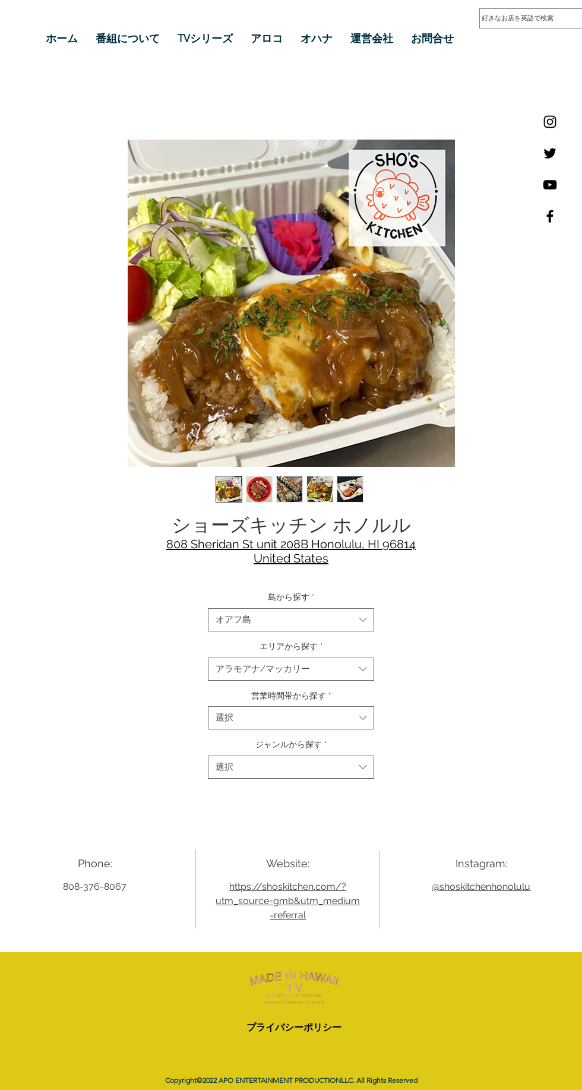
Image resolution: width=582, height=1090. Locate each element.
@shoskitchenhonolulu (481, 886)
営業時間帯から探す (291, 695)
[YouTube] (550, 184)
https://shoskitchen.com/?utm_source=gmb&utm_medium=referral (288, 901)
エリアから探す (291, 646)
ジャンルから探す (291, 744)
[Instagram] (550, 121)
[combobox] (291, 619)
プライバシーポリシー (293, 1027)
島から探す (291, 597)
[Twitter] (550, 153)
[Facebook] (550, 216)
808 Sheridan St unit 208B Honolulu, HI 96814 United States (291, 551)
